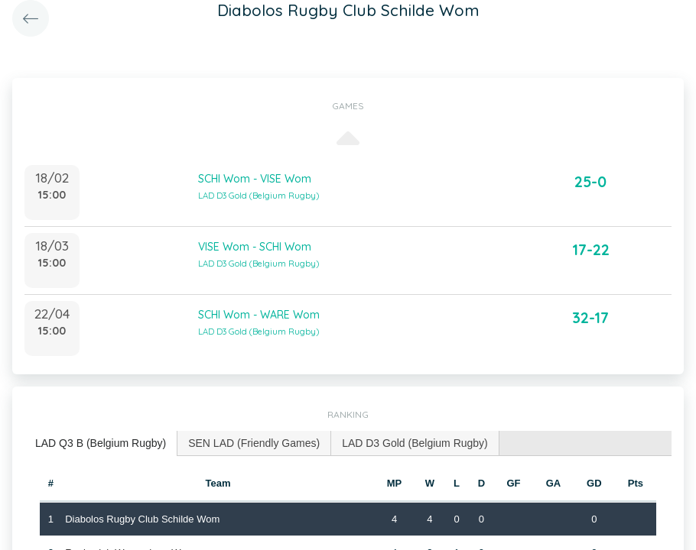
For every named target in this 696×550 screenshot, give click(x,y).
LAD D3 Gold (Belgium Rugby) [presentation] (415, 443)
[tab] (100, 443)
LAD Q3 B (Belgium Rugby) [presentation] (100, 443)
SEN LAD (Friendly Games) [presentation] (254, 443)
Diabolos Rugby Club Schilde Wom (142, 519)
